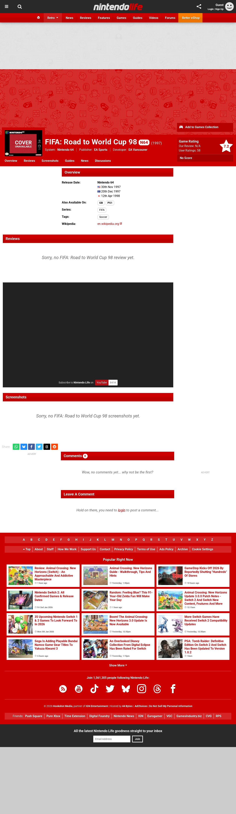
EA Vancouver (137, 150)
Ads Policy (166, 549)
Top (27, 549)
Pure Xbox (53, 716)
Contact (105, 549)
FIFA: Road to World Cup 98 (97, 141)
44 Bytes (127, 706)
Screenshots (50, 161)
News (84, 161)
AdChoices (140, 706)
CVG (209, 716)
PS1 (110, 202)
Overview (11, 161)
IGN (140, 716)
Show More (118, 665)
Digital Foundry (99, 716)
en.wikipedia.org (109, 224)
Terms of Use (146, 549)
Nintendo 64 (65, 150)
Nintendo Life (82, 382)
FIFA (102, 210)
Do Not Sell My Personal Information (170, 706)
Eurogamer (154, 716)
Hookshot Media (62, 706)
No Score (186, 158)
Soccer (103, 217)
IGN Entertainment (97, 706)
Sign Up (219, 9)
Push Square (33, 716)
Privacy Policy (123, 549)
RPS (218, 716)
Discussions (103, 161)
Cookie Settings (202, 549)
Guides (69, 161)
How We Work (67, 549)
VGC (169, 716)
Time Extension (74, 716)
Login (211, 9)
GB (101, 202)
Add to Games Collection (198, 127)
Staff (50, 549)
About (39, 549)
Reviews (29, 161)
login (121, 510)
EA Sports (100, 150)
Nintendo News (124, 716)
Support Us (88, 549)
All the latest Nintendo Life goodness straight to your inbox (118, 731)
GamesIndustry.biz (189, 716)
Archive (183, 549)
